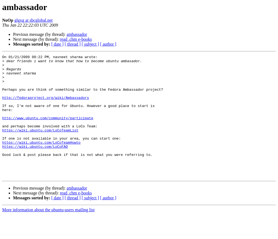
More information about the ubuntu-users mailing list (48, 234)
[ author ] (108, 44)
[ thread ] (73, 44)
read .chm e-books (76, 39)
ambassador (77, 34)
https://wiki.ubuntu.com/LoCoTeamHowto (41, 160)
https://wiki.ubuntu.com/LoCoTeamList (40, 145)
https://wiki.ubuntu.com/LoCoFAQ (35, 165)
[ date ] (57, 44)
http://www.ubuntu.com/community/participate (47, 130)
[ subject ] (90, 44)
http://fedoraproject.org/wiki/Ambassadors (45, 106)
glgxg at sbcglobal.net (33, 20)
